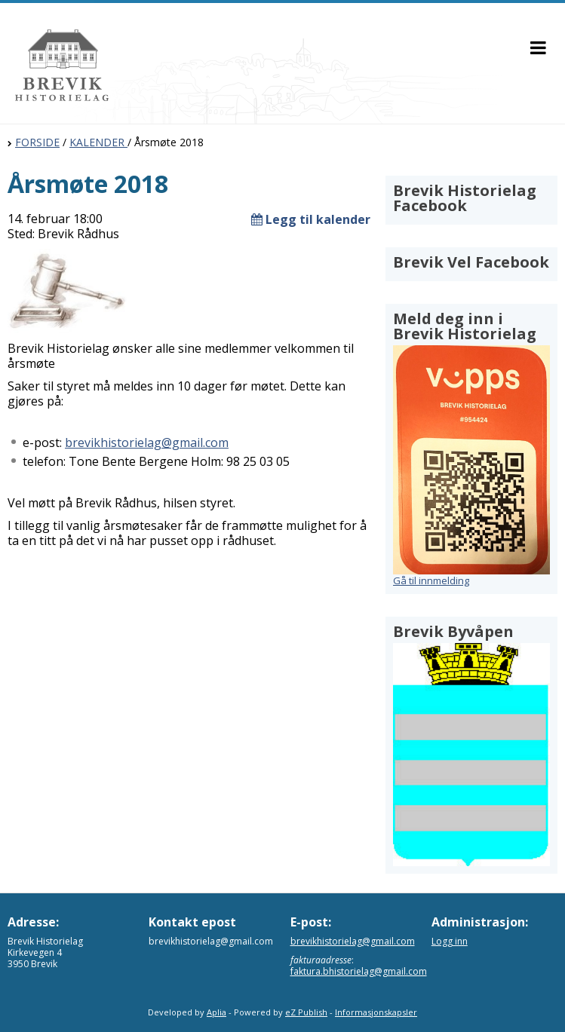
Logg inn (449, 941)
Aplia (216, 1012)
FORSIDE (37, 142)
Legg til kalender (310, 219)
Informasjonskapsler (376, 1012)
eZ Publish (306, 1012)
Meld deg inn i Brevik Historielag (464, 326)
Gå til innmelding (431, 580)
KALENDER (98, 142)
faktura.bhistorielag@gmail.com (358, 971)
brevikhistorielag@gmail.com (147, 442)
